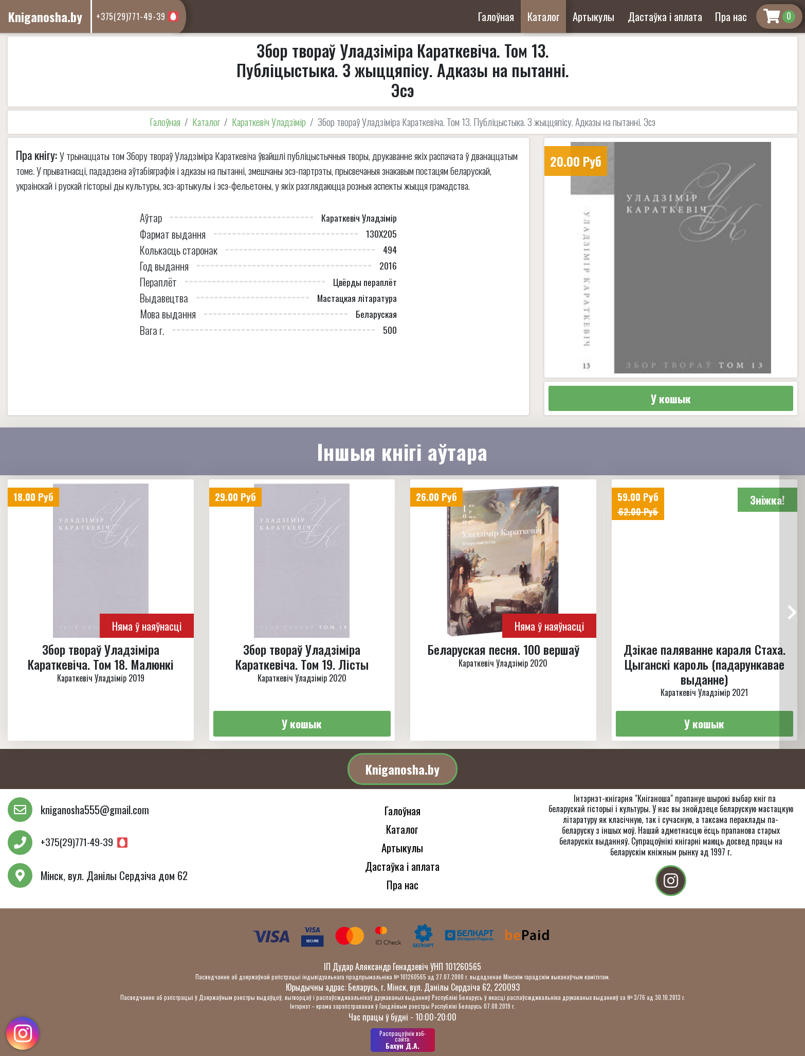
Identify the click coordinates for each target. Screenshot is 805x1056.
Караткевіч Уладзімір (269, 121)
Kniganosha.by (402, 769)
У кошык (671, 398)
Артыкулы (593, 16)
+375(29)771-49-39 (131, 16)
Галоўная (496, 16)
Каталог (543, 16)
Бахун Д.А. (403, 1040)
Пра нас (731, 16)
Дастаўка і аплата (665, 16)
